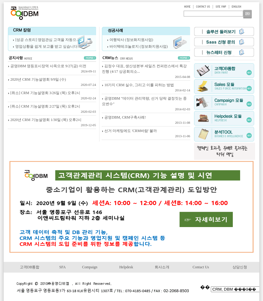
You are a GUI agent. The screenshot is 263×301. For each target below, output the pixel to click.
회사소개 (162, 267)
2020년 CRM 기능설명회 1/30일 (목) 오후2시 (52, 123)
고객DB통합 (30, 267)
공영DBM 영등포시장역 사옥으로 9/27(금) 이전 (52, 69)
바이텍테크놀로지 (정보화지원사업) (139, 46)
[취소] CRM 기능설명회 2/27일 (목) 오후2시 (52, 109)
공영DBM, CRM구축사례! (146, 120)
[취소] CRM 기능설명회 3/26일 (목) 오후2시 (52, 96)
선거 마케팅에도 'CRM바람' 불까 (146, 134)
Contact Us (201, 267)
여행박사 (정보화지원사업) (131, 40)
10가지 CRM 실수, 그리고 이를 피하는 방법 (146, 88)
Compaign (89, 267)
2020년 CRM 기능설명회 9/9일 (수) (52, 82)
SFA (62, 267)
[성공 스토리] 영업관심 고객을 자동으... (47, 40)
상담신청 (239, 267)
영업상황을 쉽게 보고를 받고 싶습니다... (47, 46)
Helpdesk (126, 267)
